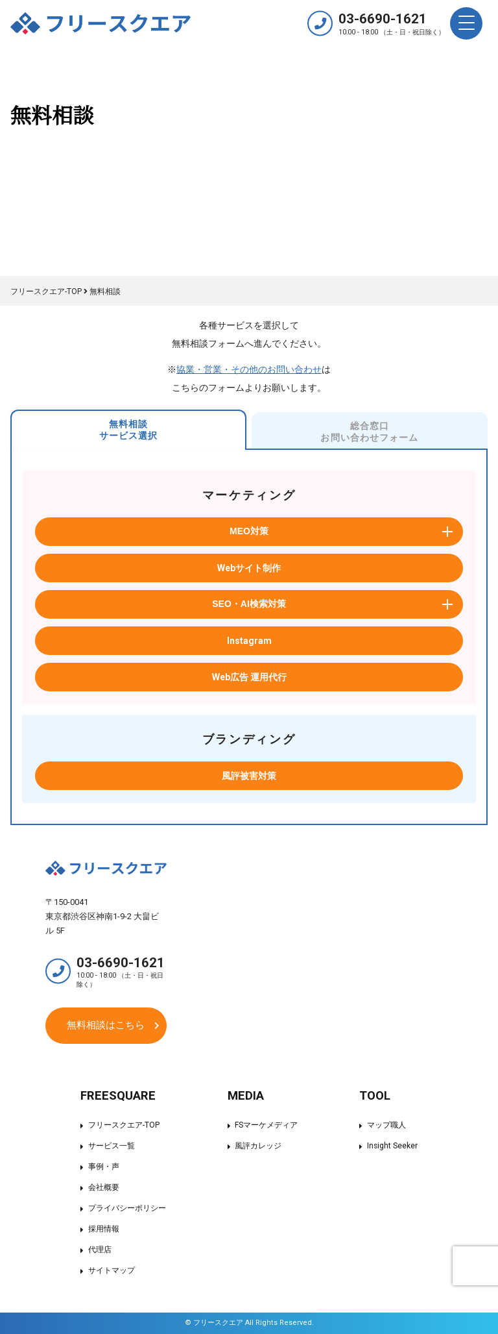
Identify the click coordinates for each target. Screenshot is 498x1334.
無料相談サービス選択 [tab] (128, 430)
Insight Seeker (392, 1146)
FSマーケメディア (266, 1125)
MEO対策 (249, 531)
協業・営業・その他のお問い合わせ (249, 369)
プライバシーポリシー (127, 1208)
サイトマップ (111, 1271)
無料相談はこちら (106, 1025)
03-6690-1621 (391, 22)
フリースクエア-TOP (124, 1125)
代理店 (100, 1250)
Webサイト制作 (249, 568)
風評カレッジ (258, 1146)
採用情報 (103, 1229)
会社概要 (103, 1187)
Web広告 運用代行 (249, 677)
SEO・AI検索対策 (249, 604)
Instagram (249, 641)
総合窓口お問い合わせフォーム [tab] (369, 432)
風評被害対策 (249, 776)
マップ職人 (385, 1125)
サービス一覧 (111, 1146)
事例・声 (103, 1167)
